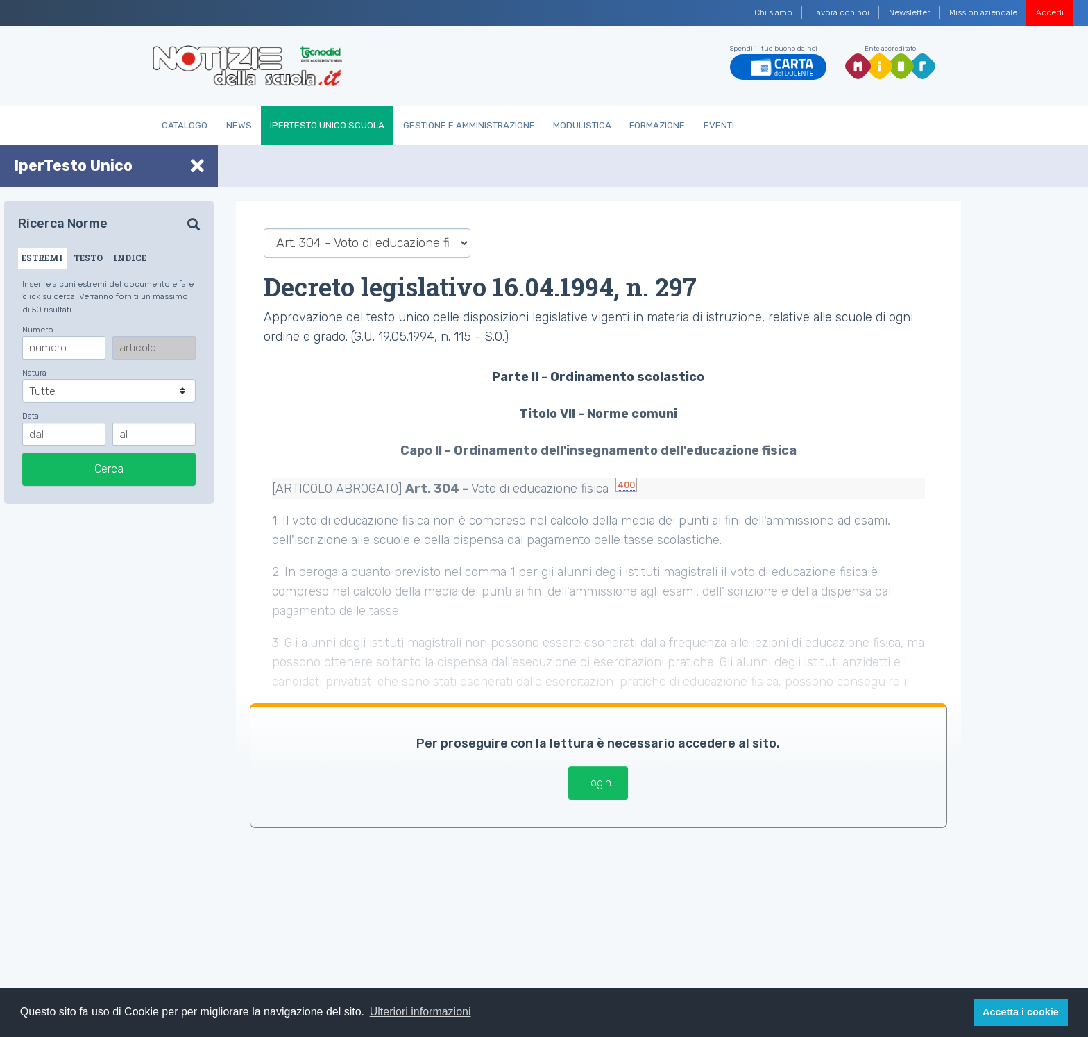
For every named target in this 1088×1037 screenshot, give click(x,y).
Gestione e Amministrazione (469, 125)
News (239, 125)
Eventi (719, 125)
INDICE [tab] (129, 257)
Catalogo (184, 125)
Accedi (1050, 12)
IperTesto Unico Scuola (327, 125)
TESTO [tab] (88, 257)
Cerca (109, 468)
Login (598, 782)
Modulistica (582, 125)
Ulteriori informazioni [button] (420, 1012)
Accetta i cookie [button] (1021, 1012)
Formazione (657, 125)
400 (626, 485)
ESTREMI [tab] (42, 257)
